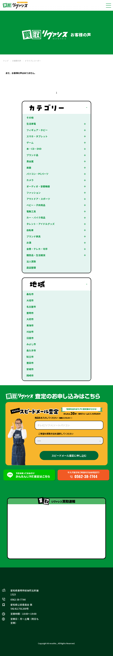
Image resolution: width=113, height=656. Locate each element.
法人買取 (31, 261)
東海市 (30, 325)
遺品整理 (31, 267)
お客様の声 (16, 60)
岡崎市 (30, 375)
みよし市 (31, 344)
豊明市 (30, 313)
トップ (5, 60)
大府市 (30, 319)
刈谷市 (30, 331)
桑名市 (30, 294)
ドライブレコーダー (33, 60)
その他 (30, 117)
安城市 (30, 369)
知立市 (30, 356)
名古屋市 (31, 306)
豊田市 (30, 363)
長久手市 (31, 350)
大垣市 (30, 300)
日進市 (30, 338)
